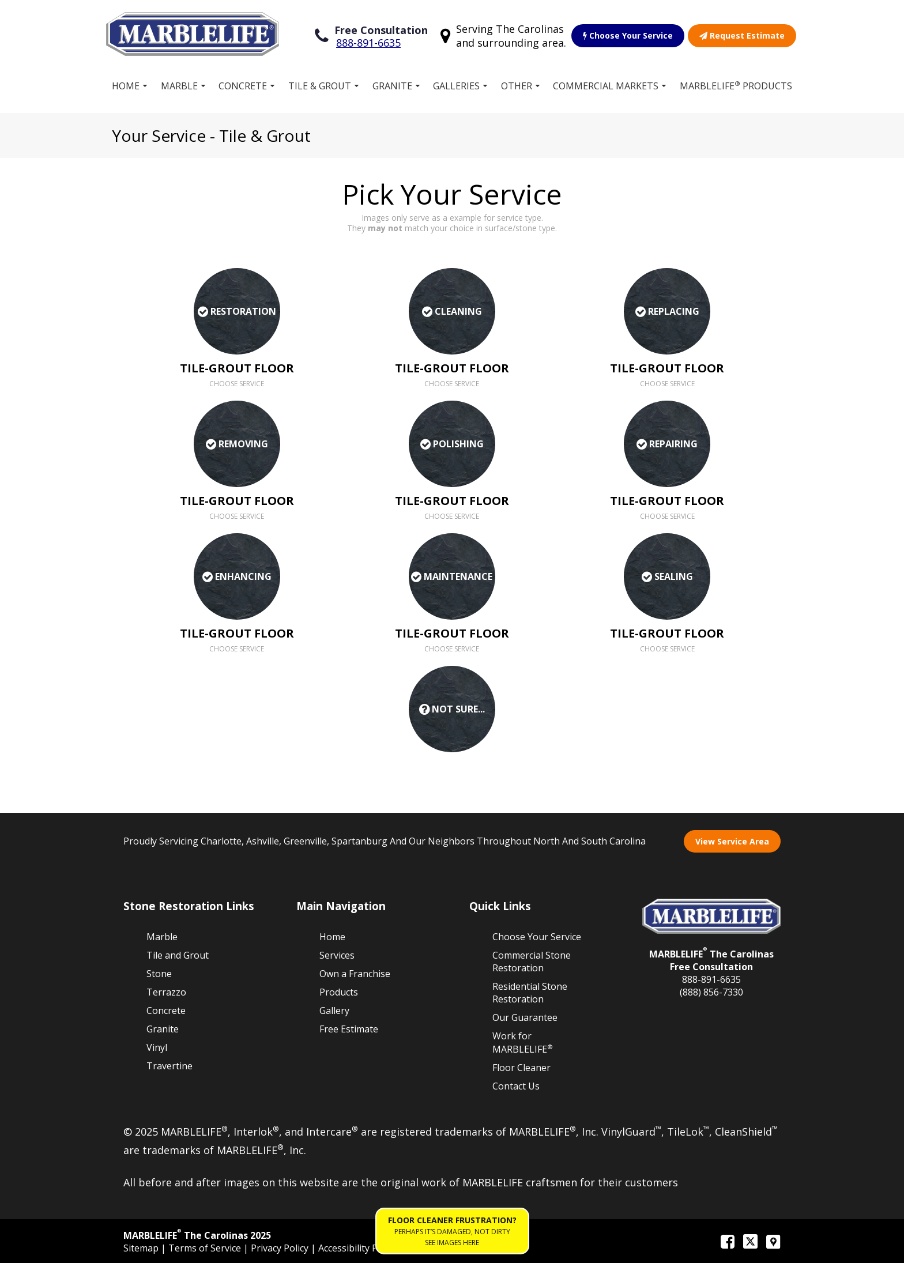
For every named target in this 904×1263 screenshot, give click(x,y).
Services (337, 955)
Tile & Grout (319, 86)
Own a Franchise (354, 973)
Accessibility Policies (361, 1248)
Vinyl (156, 1047)
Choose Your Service (628, 35)
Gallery (334, 1010)
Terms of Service (205, 1248)
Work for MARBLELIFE (522, 1042)
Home (126, 86)
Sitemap (142, 1248)
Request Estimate (742, 35)
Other (516, 86)
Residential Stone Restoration (529, 992)
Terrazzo (166, 992)
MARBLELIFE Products (736, 85)
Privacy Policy (281, 1248)
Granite (392, 86)
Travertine (169, 1066)
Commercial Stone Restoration (531, 961)
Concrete (243, 86)
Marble (179, 86)
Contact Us (516, 1086)
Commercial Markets (605, 86)
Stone (159, 973)
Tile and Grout (177, 955)
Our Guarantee (525, 1017)
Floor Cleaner (521, 1067)
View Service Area (732, 841)
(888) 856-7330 (711, 992)
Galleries (456, 86)
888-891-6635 (368, 43)
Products (338, 992)
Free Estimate (348, 1029)
